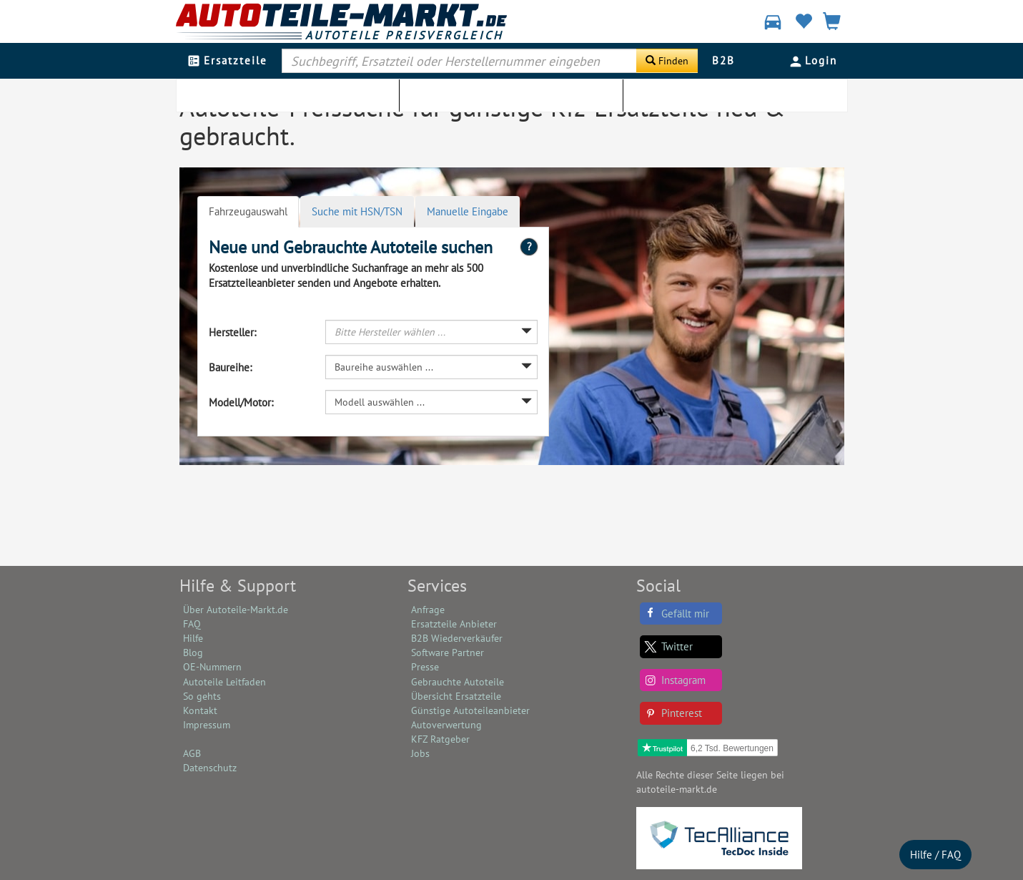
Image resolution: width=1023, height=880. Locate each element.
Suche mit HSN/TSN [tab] (357, 211)
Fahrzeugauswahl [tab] (248, 211)
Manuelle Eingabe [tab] (467, 211)
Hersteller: (232, 332)
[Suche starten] (667, 61)
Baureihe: (230, 367)
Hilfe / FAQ (935, 854)
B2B (723, 60)
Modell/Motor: (241, 402)
